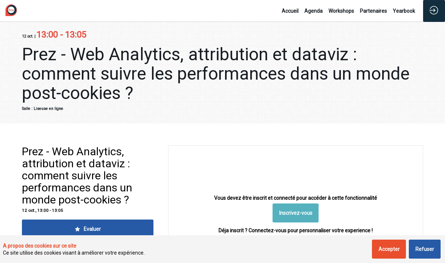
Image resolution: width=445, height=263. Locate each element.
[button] (296, 213)
